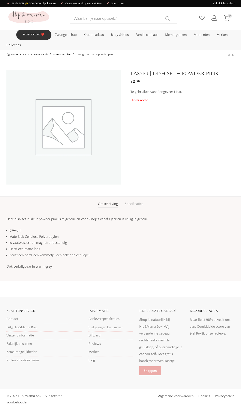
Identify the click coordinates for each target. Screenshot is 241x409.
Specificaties (134, 204)
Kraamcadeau (94, 34)
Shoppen (150, 371)
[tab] (108, 204)
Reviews (94, 344)
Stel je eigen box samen (105, 327)
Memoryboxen (176, 34)
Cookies (204, 396)
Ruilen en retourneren (22, 360)
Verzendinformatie (20, 335)
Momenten (202, 34)
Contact (12, 319)
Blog (91, 360)
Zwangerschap (66, 34)
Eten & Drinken (62, 54)
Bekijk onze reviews (210, 333)
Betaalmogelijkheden (21, 352)
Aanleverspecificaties (104, 319)
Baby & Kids (120, 34)
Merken (222, 34)
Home (14, 54)
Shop (26, 54)
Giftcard (94, 335)
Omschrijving (108, 204)
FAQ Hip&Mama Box (21, 327)
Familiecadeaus (147, 34)
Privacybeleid (225, 396)
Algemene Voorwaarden (176, 396)
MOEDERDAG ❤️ (34, 34)
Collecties (13, 45)
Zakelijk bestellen (224, 3)
